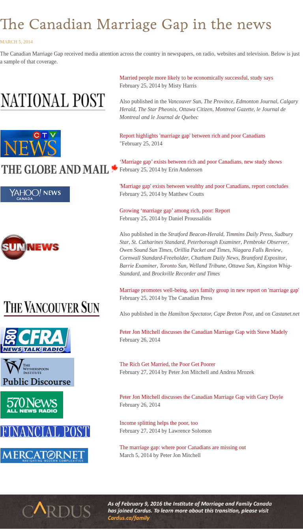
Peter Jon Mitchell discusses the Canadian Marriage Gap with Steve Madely (204, 332)
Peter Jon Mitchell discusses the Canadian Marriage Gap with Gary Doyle (201, 397)
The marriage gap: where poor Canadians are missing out (183, 447)
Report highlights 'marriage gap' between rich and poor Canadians (193, 136)
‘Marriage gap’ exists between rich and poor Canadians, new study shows (201, 162)
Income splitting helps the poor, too (159, 423)
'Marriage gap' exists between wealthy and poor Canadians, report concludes (204, 186)
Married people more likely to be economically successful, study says (196, 78)
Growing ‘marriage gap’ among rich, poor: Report (175, 211)
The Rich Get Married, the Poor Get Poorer (167, 364)
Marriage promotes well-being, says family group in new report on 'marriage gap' (209, 290)
